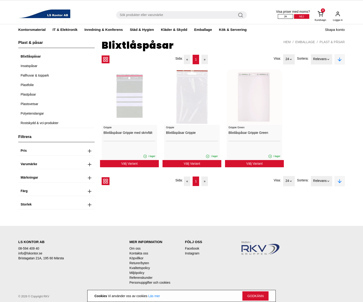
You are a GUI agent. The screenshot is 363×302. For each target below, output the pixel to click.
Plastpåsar (28, 94)
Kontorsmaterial (32, 30)
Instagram (192, 253)
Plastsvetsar (29, 104)
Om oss (135, 248)
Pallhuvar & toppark (35, 75)
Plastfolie (27, 85)
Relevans (321, 59)
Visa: (277, 58)
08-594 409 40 (28, 248)
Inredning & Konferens (103, 30)
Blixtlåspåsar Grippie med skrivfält (127, 133)
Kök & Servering (233, 30)
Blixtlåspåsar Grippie (181, 133)
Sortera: (303, 58)
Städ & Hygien (142, 30)
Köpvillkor (136, 258)
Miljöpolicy (136, 273)
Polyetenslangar (32, 113)
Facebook (192, 248)
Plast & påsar (332, 42)
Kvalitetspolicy (139, 268)
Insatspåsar (29, 66)
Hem (287, 42)
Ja (285, 16)
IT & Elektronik (65, 30)
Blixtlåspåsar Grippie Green (248, 133)
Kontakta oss (138, 253)
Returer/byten (139, 263)
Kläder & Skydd (174, 30)
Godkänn (255, 296)
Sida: (179, 58)
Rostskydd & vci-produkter (39, 123)
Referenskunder (141, 278)
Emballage (203, 30)
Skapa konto (335, 30)
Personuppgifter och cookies (149, 282)
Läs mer (154, 296)
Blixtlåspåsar (31, 56)
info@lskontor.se (30, 253)
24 (288, 59)
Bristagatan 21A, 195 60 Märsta (41, 258)
